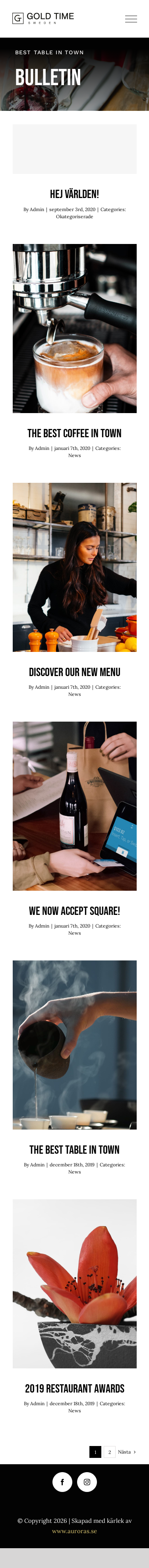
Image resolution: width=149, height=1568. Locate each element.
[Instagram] (87, 1482)
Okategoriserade (74, 216)
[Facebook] (62, 1482)
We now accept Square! (74, 911)
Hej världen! (74, 194)
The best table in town (74, 1150)
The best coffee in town (74, 434)
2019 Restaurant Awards (74, 1389)
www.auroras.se (74, 1531)
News (74, 455)
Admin (37, 209)
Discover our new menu (74, 672)
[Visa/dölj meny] (131, 19)
